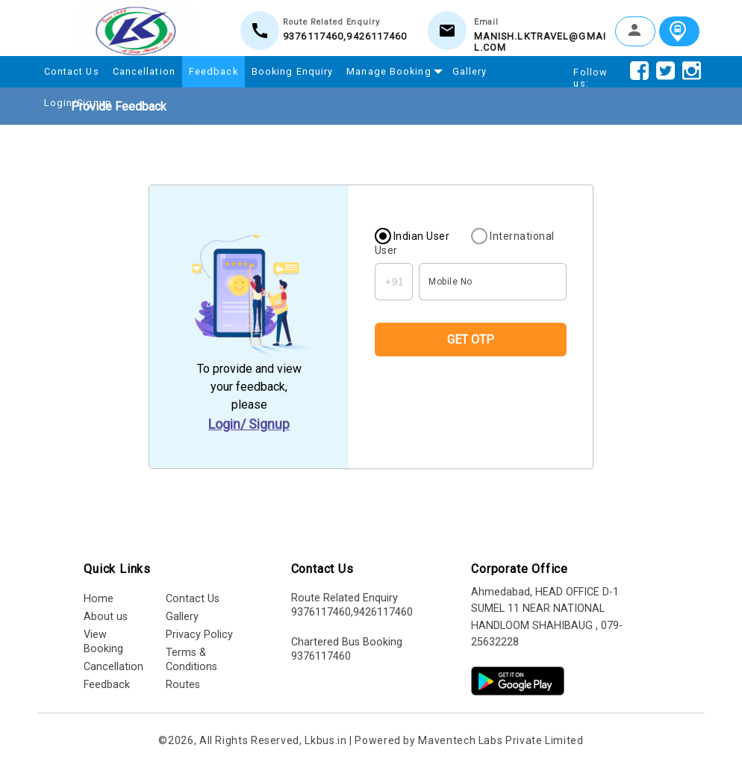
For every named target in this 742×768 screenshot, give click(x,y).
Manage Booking (391, 69)
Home (98, 598)
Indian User (421, 236)
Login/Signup (78, 102)
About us (106, 616)
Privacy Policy (199, 634)
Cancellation (144, 71)
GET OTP (470, 339)
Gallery (469, 71)
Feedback (213, 71)
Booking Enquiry (293, 71)
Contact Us (71, 71)
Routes (183, 684)
